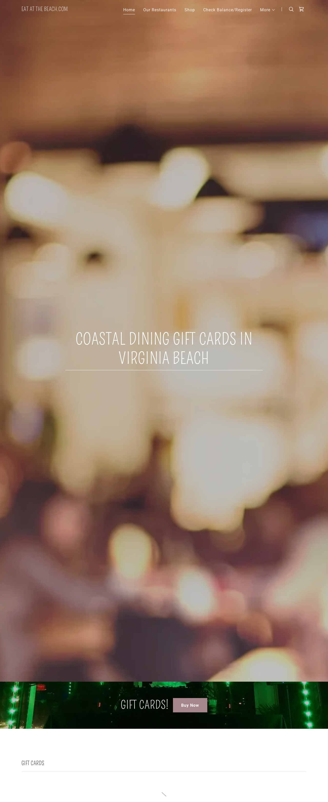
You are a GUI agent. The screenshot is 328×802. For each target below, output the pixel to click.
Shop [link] (189, 9)
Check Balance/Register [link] (227, 9)
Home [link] (129, 9)
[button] (267, 10)
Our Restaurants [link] (159, 9)
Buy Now (190, 705)
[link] (45, 9)
